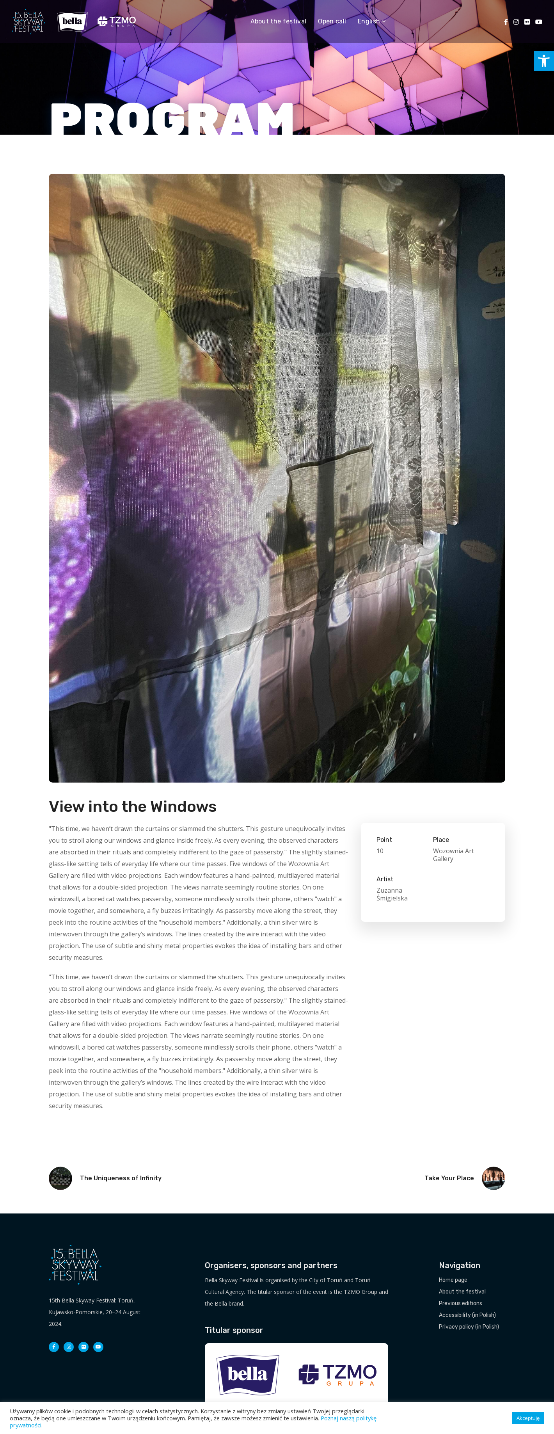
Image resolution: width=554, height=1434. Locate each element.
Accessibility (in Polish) (467, 1315)
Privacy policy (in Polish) (469, 1327)
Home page (453, 1280)
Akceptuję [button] (528, 1418)
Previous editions (460, 1303)
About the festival (462, 1291)
